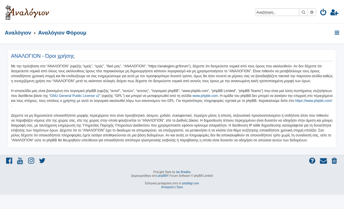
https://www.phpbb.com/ (313, 101)
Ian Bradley (183, 172)
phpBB (162, 175)
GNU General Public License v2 (74, 96)
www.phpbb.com (205, 96)
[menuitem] (323, 13)
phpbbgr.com (190, 183)
